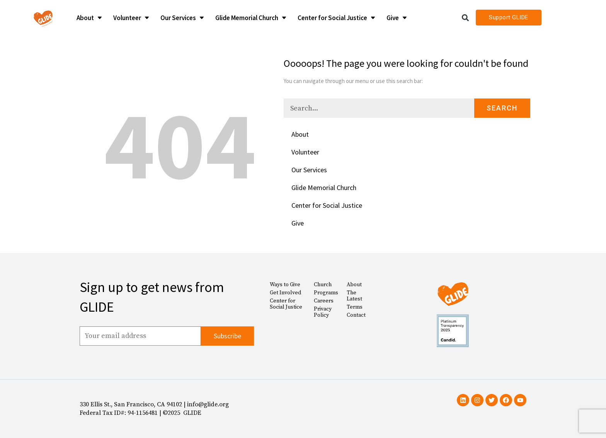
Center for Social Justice (326, 205)
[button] (465, 17)
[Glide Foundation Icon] (43, 18)
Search (502, 108)
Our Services (309, 169)
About (300, 134)
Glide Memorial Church (323, 187)
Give (297, 223)
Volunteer (305, 152)
